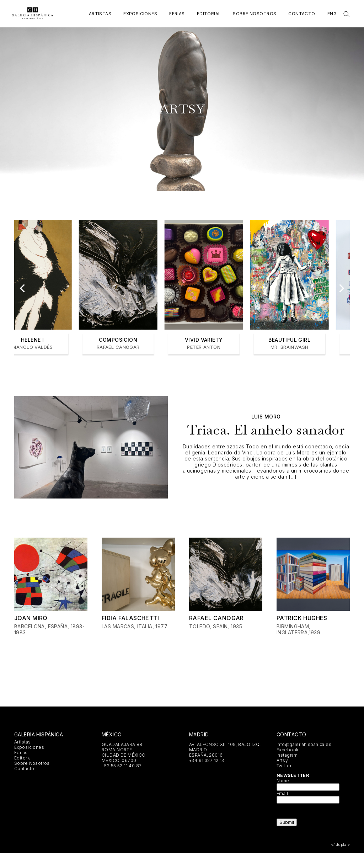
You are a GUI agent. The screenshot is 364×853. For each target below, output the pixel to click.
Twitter (284, 765)
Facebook (287, 749)
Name (283, 780)
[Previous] (23, 288)
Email (282, 793)
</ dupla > (340, 844)
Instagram (287, 755)
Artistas (100, 13)
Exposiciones (140, 13)
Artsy (282, 760)
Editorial (209, 13)
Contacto (301, 13)
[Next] (341, 288)
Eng (332, 13)
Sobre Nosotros (254, 13)
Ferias (177, 13)
